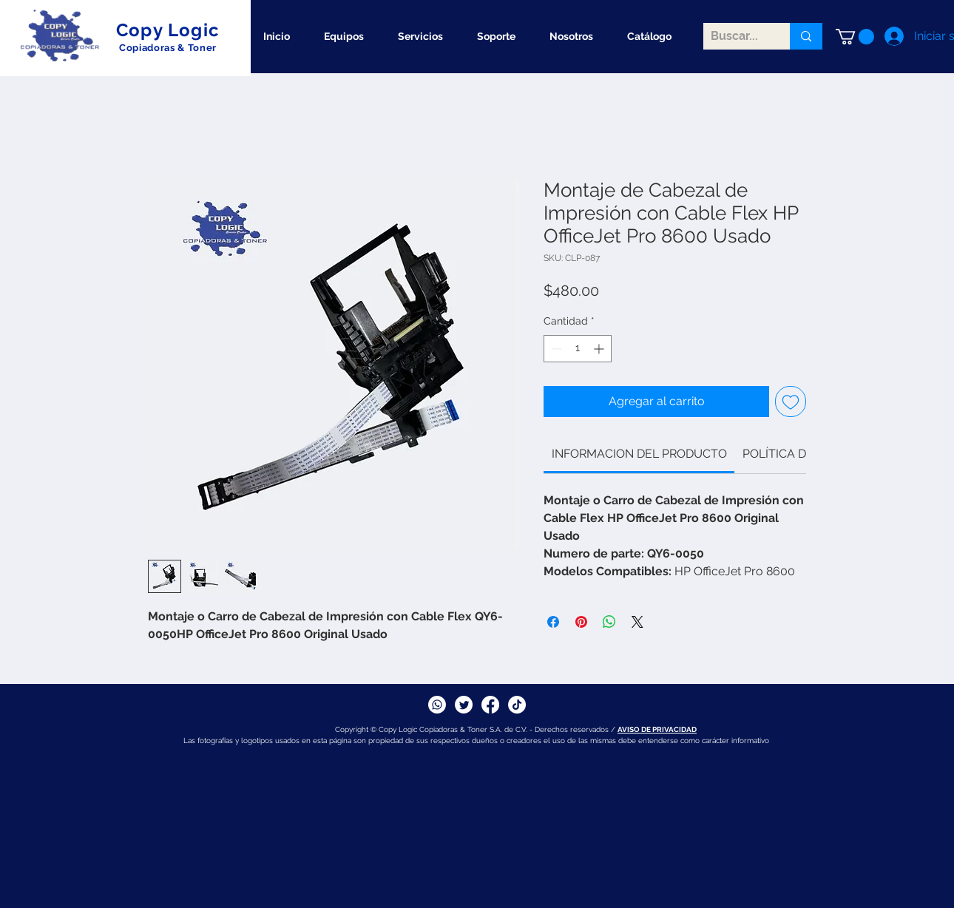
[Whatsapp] (437, 705)
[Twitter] (464, 705)
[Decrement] (555, 349)
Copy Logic (168, 30)
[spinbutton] (577, 349)
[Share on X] (637, 622)
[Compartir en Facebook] (553, 622)
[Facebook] (490, 705)
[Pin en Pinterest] (581, 622)
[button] (855, 36)
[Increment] (600, 349)
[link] (639, 454)
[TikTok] (517, 705)
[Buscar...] (735, 36)
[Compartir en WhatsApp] (609, 622)
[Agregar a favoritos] (790, 401)
